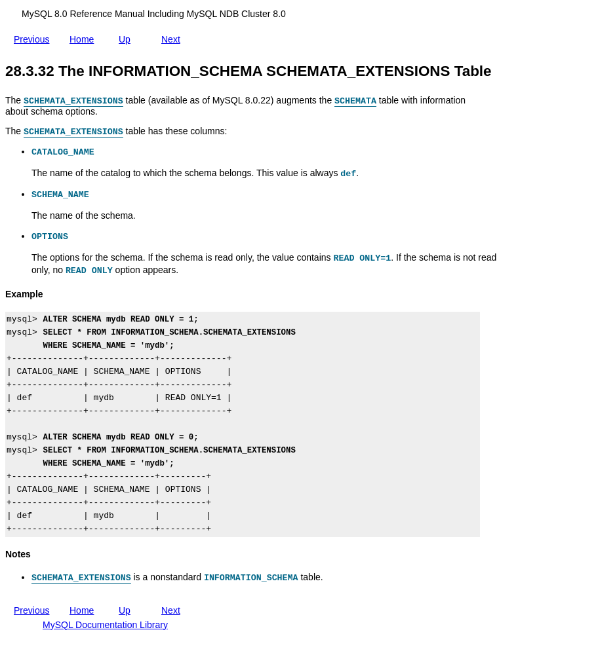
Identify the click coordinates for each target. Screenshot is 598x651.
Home (84, 39)
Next (173, 39)
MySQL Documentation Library (105, 625)
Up (127, 37)
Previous (34, 39)
